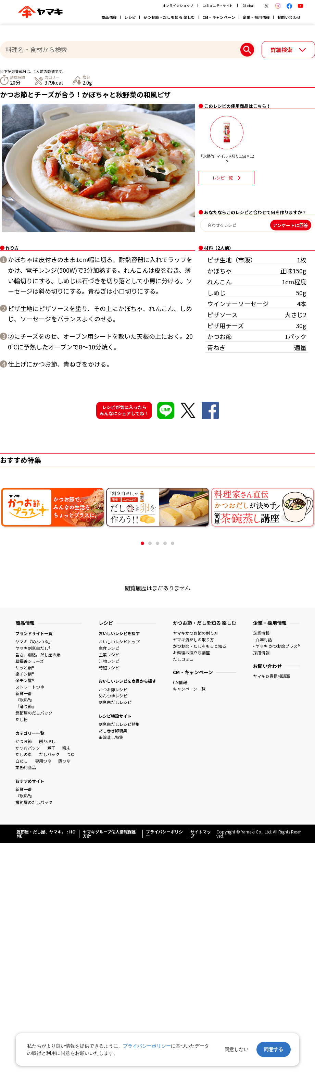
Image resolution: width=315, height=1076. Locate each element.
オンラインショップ (178, 5)
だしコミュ (183, 659)
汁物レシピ (109, 661)
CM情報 (180, 682)
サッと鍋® (24, 667)
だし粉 (21, 719)
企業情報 (261, 633)
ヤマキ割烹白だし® (32, 648)
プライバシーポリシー (164, 834)
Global (248, 5)
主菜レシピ (109, 654)
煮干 (51, 748)
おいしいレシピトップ (119, 641)
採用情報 (261, 652)
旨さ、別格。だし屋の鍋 (38, 654)
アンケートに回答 (290, 225)
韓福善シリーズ (29, 661)
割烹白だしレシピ (115, 702)
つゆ (70, 754)
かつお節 (23, 741)
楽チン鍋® (24, 674)
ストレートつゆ (29, 687)
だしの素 (23, 754)
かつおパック (27, 748)
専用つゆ (43, 761)
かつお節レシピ (113, 689)
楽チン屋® (24, 680)
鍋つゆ (64, 761)
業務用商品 (25, 767)
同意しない (237, 1049)
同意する (273, 1049)
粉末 (66, 748)
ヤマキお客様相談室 (271, 676)
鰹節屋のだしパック (33, 713)
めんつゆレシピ (113, 695)
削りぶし (47, 741)
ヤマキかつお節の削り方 (195, 633)
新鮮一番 (23, 693)
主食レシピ (109, 648)
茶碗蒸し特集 (111, 737)
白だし (21, 761)
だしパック (49, 754)
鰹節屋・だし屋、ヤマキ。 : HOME (46, 834)
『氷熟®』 (24, 700)
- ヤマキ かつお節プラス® (276, 646)
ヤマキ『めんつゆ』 (33, 641)
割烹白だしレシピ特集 (119, 724)
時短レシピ (109, 667)
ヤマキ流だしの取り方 (193, 639)
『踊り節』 (25, 706)
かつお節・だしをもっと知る (199, 646)
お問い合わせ (289, 17)
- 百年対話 (262, 639)
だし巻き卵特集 (113, 730)
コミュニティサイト (218, 5)
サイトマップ (200, 834)
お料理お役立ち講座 (191, 652)
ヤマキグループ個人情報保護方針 (109, 834)
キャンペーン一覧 (189, 689)
